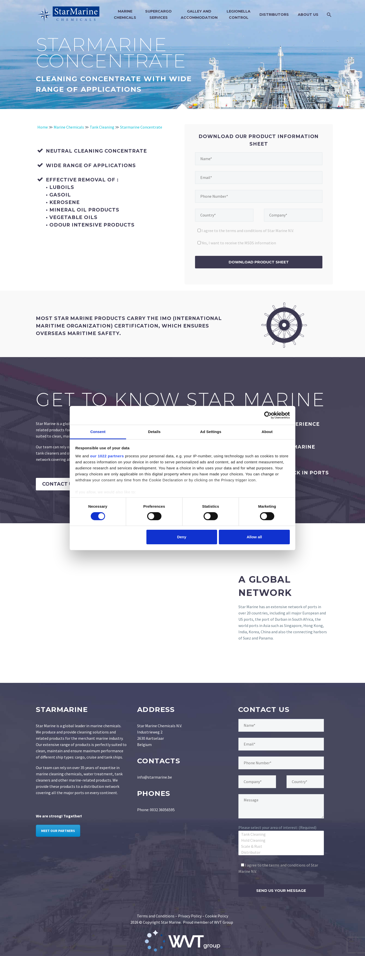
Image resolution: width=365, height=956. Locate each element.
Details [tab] (154, 431)
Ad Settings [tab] (210, 431)
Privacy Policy (190, 915)
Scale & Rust (281, 846)
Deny (181, 537)
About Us (308, 14)
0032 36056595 (162, 809)
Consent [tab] (98, 431)
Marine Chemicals (69, 127)
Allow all (254, 537)
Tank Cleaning (102, 127)
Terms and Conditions (155, 915)
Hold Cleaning (281, 840)
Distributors (274, 14)
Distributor (281, 852)
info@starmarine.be (154, 777)
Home (42, 127)
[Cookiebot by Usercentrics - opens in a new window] (268, 415)
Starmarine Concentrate (141, 127)
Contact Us (59, 484)
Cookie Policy (216, 915)
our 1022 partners (107, 456)
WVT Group (223, 922)
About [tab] (267, 431)
